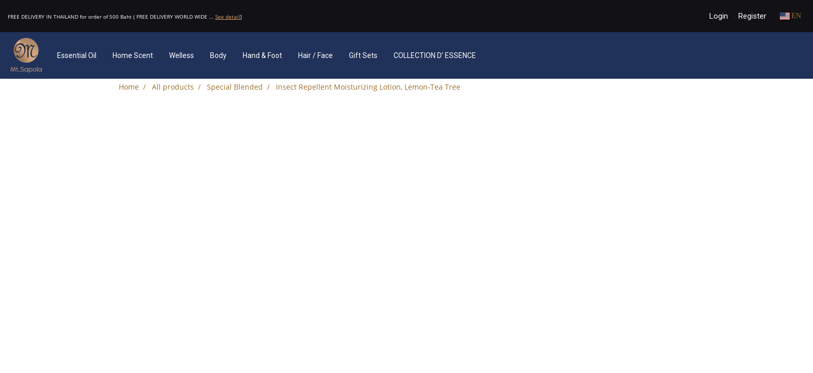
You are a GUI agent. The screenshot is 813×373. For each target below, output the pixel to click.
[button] (499, 55)
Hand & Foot (262, 55)
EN (790, 16)
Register (752, 16)
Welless (181, 55)
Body (218, 55)
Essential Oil (76, 55)
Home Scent (133, 55)
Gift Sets (363, 55)
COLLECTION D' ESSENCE (435, 55)
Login (718, 16)
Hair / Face (315, 55)
